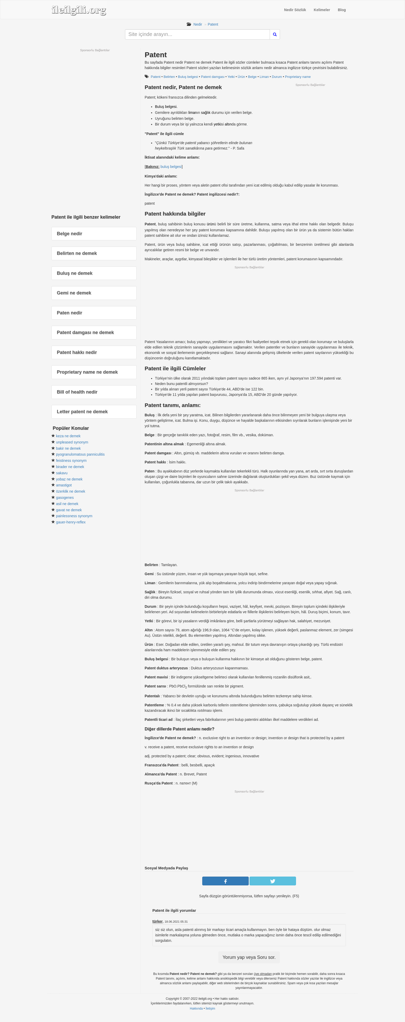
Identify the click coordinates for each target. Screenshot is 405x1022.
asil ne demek (67, 504)
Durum (277, 77)
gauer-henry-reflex (70, 522)
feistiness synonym (71, 460)
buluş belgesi (171, 167)
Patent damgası (212, 77)
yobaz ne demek (69, 479)
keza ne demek (68, 436)
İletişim (210, 1008)
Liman (264, 77)
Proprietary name (298, 77)
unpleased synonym (72, 442)
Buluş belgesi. (166, 107)
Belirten (169, 77)
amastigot (64, 485)
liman (192, 112)
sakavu (61, 473)
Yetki (231, 77)
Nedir (197, 24)
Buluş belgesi (188, 77)
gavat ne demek (69, 510)
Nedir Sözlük (295, 10)
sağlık (206, 112)
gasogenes (65, 497)
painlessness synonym (74, 516)
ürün (210, 224)
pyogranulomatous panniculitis (80, 454)
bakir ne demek (68, 448)
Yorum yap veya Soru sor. (249, 957)
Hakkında (196, 1008)
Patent (213, 24)
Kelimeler (322, 10)
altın (228, 124)
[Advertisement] (310, 123)
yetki (217, 124)
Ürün (241, 77)
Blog (342, 10)
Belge (252, 77)
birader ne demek (70, 467)
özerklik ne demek (70, 491)
